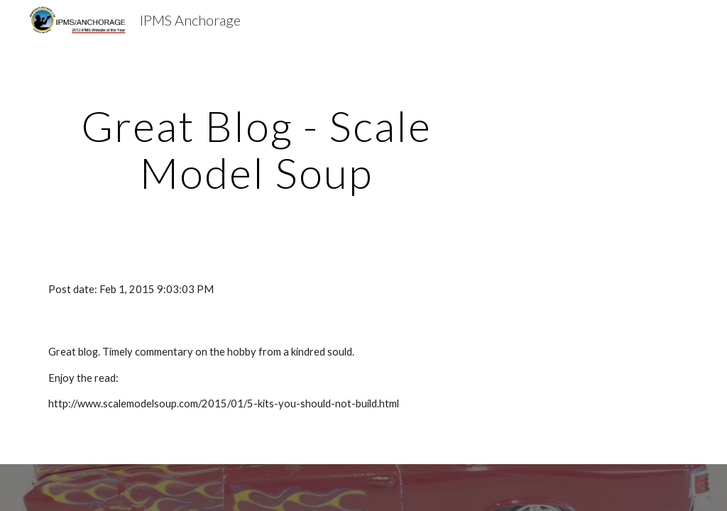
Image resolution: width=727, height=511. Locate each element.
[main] (257, 149)
